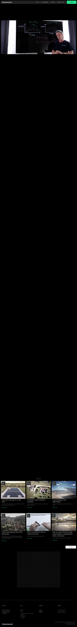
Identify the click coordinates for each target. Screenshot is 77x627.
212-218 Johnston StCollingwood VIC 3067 (6, 611)
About (22, 611)
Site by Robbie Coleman (71, 624)
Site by (70, 623)
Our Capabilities (45, 2)
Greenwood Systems (61, 611)
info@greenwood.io (5, 612)
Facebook (41, 612)
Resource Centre (60, 2)
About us (53, 2)
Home (37, 2)
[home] (6, 2)
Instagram (41, 611)
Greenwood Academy (61, 612)
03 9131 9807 (4, 613)
